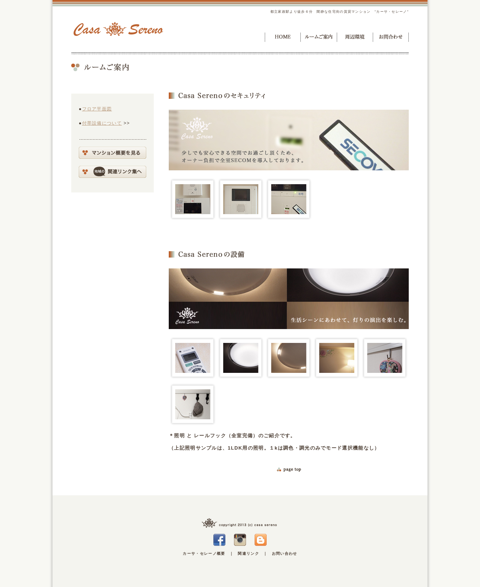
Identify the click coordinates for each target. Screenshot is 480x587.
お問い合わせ (284, 553)
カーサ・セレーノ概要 (204, 553)
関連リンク (248, 553)
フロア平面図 (97, 109)
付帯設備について (102, 123)
